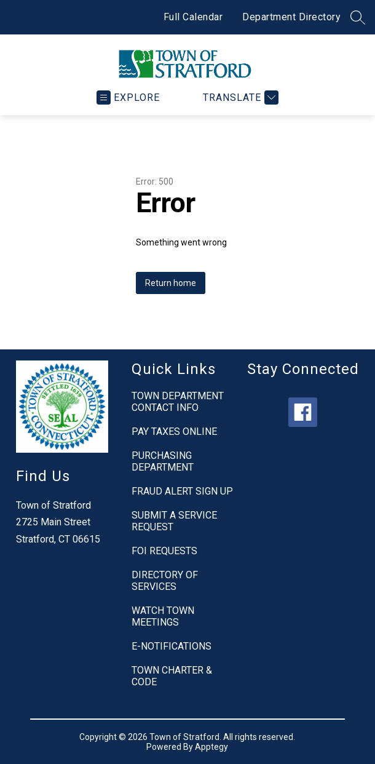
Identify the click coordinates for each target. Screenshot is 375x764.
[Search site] (357, 17)
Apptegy (211, 747)
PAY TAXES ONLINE (174, 431)
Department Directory (291, 17)
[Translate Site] (239, 97)
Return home (170, 283)
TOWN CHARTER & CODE (172, 676)
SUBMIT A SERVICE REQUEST (174, 521)
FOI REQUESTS (164, 551)
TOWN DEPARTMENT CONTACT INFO (178, 401)
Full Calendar (193, 17)
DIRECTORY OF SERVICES (165, 580)
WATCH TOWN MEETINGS (163, 616)
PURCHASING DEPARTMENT (163, 461)
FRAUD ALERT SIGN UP (182, 491)
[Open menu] (128, 97)
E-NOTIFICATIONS (171, 646)
